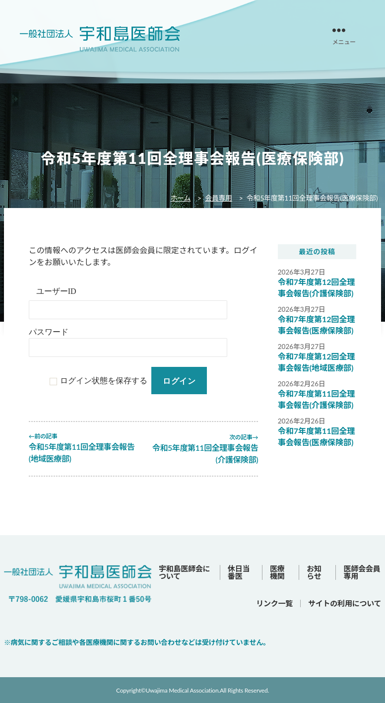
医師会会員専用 (361, 571)
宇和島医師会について (184, 571)
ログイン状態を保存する (103, 380)
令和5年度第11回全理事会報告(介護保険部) (209, 452)
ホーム (180, 198)
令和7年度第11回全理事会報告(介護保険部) (316, 399)
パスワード (48, 332)
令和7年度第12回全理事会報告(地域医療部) (316, 362)
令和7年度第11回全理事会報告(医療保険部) (316, 436)
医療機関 (277, 571)
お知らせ (314, 571)
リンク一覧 (274, 602)
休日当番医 (239, 571)
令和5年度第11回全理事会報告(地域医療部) (78, 452)
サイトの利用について (344, 602)
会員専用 (218, 198)
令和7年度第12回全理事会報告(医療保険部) (316, 325)
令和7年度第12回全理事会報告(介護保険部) (316, 287)
